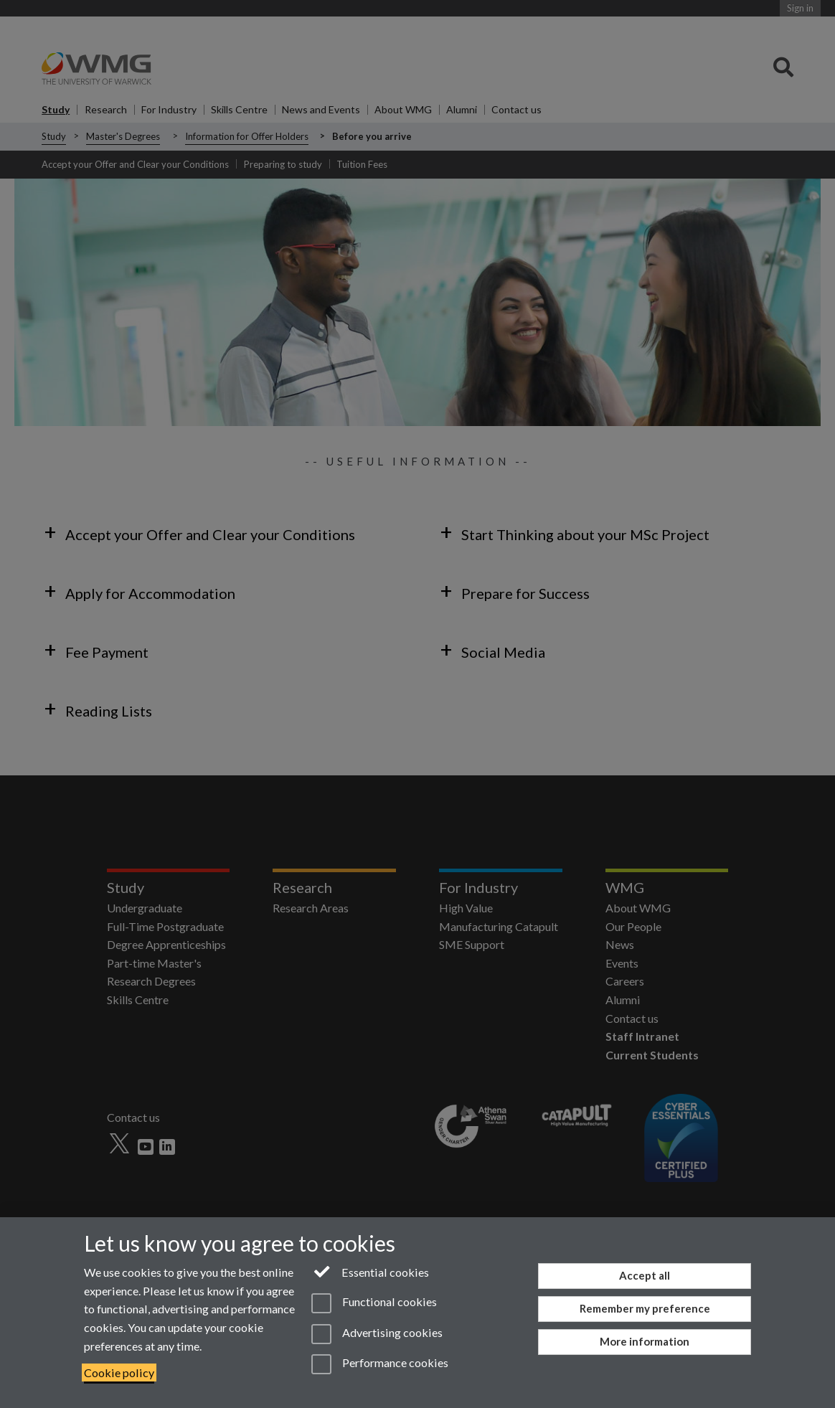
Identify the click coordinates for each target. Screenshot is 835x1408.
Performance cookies (379, 1364)
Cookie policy (119, 1372)
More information (644, 1341)
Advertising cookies (377, 1334)
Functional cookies (374, 1303)
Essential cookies (370, 1271)
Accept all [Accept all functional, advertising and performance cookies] (644, 1275)
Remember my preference (645, 1308)
